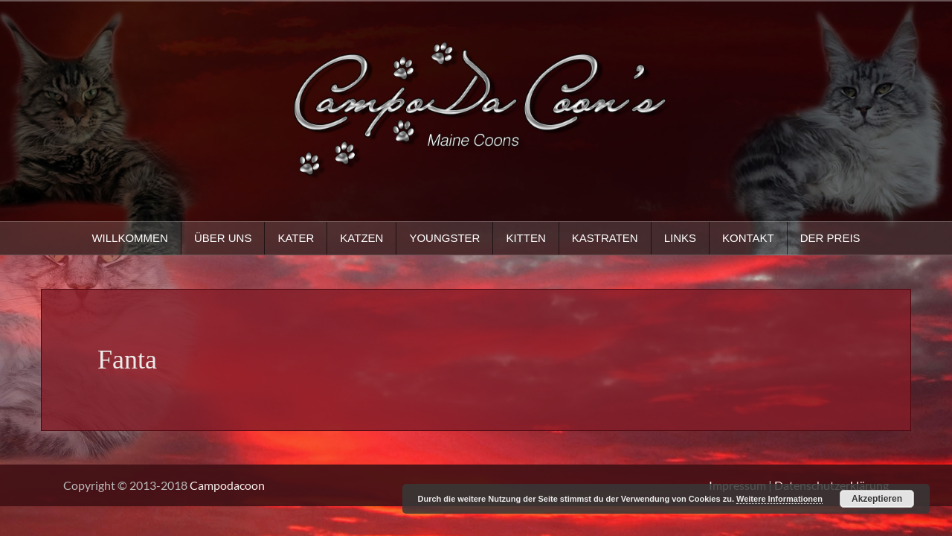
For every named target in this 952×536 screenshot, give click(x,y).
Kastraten (605, 238)
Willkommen (129, 238)
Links (680, 238)
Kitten (525, 238)
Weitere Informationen (779, 498)
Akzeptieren (877, 499)
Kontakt (748, 238)
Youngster (444, 238)
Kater (295, 238)
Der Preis (830, 238)
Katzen (361, 238)
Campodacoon (227, 485)
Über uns (223, 238)
